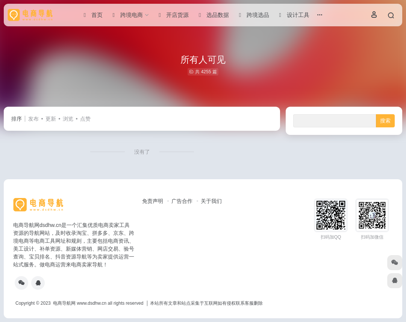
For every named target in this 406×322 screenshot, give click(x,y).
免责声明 (152, 201)
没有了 (142, 152)
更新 (50, 119)
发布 (33, 119)
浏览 (68, 119)
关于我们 (211, 201)
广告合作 (181, 201)
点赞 (85, 119)
